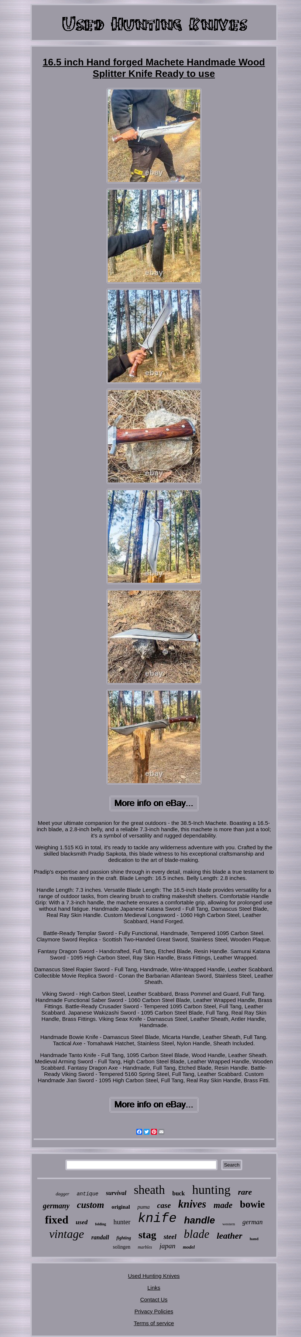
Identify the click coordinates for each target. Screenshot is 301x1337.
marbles (145, 1247)
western (228, 1224)
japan (167, 1246)
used (82, 1222)
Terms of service (154, 1323)
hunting (211, 1189)
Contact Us (153, 1299)
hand (254, 1238)
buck (178, 1193)
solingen (121, 1247)
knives (192, 1204)
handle (199, 1220)
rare (245, 1191)
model (189, 1247)
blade (196, 1234)
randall (100, 1237)
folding (100, 1224)
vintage (66, 1233)
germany (56, 1206)
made (222, 1205)
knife (157, 1218)
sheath (149, 1189)
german (252, 1222)
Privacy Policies (153, 1311)
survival (116, 1192)
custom (90, 1205)
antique (88, 1194)
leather (229, 1235)
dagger (62, 1193)
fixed (56, 1220)
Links (153, 1287)
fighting (123, 1237)
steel (170, 1236)
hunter (121, 1222)
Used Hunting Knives (153, 1276)
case (164, 1205)
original (121, 1207)
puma (143, 1207)
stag (147, 1234)
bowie (252, 1204)
